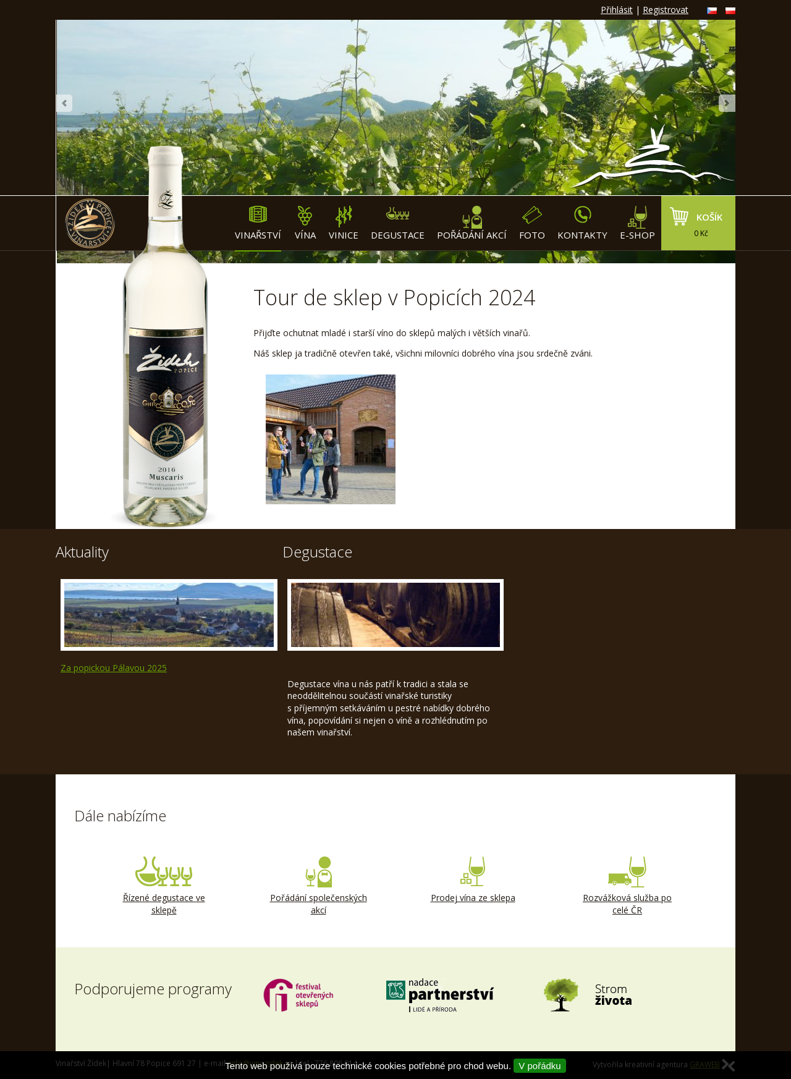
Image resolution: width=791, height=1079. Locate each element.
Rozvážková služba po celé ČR (627, 886)
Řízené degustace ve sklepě (163, 886)
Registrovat (665, 9)
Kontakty (582, 223)
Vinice (343, 223)
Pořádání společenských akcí (318, 886)
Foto (532, 223)
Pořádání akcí (472, 223)
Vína (305, 223)
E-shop (637, 223)
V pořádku (539, 1065)
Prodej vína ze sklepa (472, 880)
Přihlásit (617, 9)
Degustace (398, 223)
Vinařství (258, 223)
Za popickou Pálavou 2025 (114, 668)
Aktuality (82, 551)
